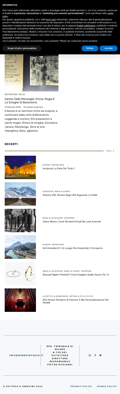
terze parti (51, 19)
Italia (21, 94)
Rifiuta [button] (90, 48)
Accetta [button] (108, 48)
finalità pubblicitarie (86, 25)
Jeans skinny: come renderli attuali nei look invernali (72, 221)
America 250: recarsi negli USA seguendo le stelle (70, 195)
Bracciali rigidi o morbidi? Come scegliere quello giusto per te (76, 274)
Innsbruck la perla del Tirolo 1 (59, 168)
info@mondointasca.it (26, 355)
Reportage (11, 94)
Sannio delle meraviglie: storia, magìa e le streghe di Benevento (30, 100)
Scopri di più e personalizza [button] (22, 48)
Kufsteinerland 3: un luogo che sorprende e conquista (72, 248)
